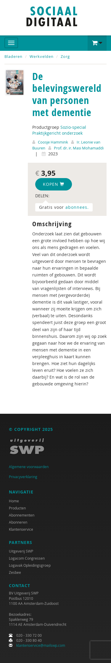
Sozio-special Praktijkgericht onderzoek (59, 130)
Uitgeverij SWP (21, 551)
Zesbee (15, 572)
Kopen (53, 184)
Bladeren (13, 56)
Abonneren (18, 522)
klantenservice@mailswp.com (40, 645)
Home (14, 501)
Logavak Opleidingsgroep (30, 565)
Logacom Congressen (27, 558)
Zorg (65, 56)
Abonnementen (21, 515)
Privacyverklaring (23, 476)
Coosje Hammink (53, 142)
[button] (97, 43)
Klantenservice (21, 529)
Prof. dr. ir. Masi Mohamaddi (79, 148)
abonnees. (77, 207)
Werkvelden (42, 56)
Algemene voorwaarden (29, 466)
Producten (17, 508)
